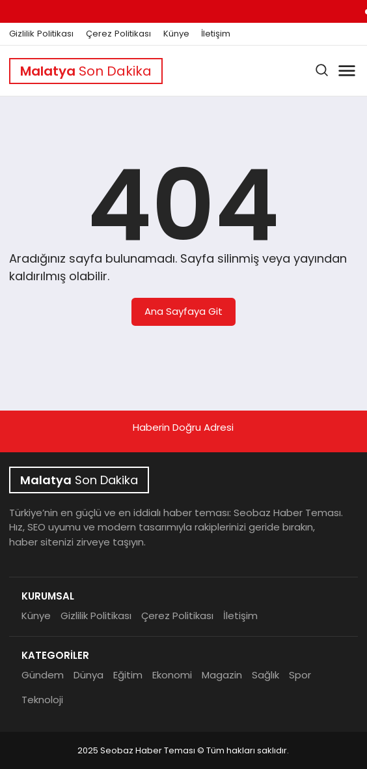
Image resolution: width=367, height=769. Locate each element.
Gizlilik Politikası (41, 34)
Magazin (222, 675)
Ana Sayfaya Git (183, 311)
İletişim (215, 34)
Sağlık (265, 675)
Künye (176, 34)
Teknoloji (42, 699)
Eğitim (128, 675)
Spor (300, 675)
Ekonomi (172, 675)
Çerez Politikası (118, 34)
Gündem (42, 675)
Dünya (88, 675)
